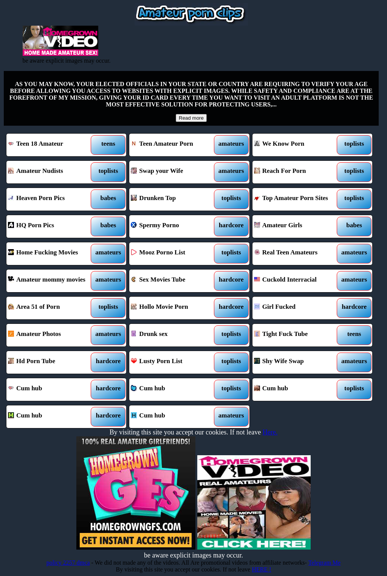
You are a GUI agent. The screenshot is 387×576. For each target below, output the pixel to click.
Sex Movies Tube (174, 281)
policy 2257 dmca (68, 562)
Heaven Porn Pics (51, 199)
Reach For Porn (297, 172)
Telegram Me (324, 562)
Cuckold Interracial (297, 281)
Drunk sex (174, 335)
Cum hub (51, 389)
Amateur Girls (297, 226)
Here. (270, 432)
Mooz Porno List (174, 253)
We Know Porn (297, 145)
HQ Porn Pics (51, 226)
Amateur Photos (51, 335)
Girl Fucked (297, 308)
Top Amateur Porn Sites (297, 199)
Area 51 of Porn (51, 308)
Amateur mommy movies (51, 281)
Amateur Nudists (51, 172)
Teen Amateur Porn (174, 145)
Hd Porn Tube (51, 362)
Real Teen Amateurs (297, 253)
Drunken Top (174, 199)
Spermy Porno (174, 226)
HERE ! (261, 569)
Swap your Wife (174, 172)
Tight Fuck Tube (297, 335)
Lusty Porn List (174, 362)
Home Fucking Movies (51, 253)
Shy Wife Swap (297, 362)
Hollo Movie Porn (174, 308)
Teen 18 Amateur (51, 145)
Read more (191, 118)
